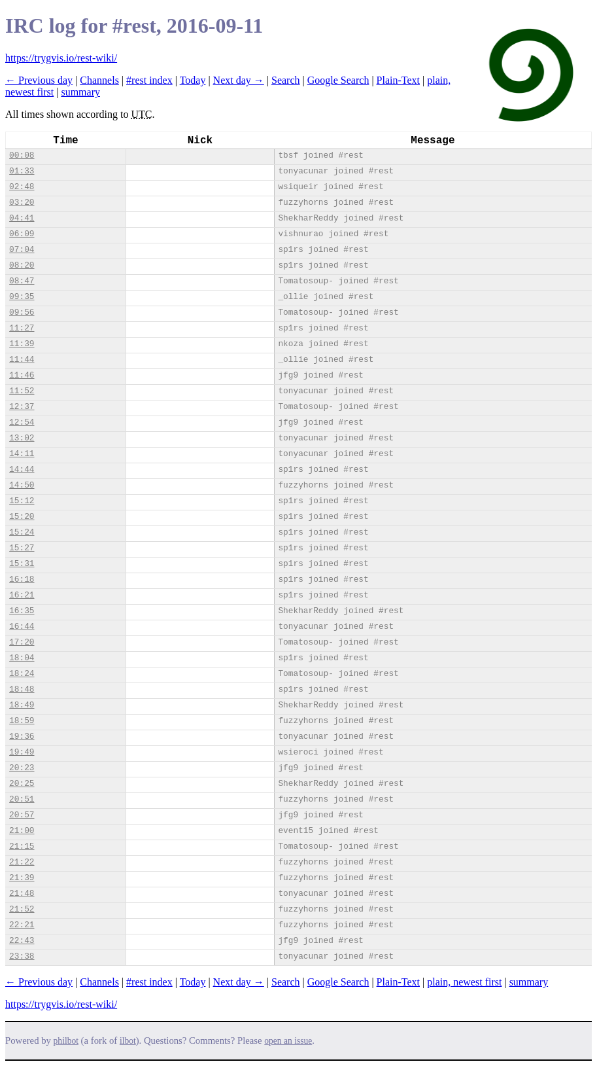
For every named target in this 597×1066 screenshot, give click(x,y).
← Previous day (39, 80)
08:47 (21, 281)
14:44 (21, 469)
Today (193, 80)
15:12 (21, 501)
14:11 (21, 454)
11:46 (21, 375)
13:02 (21, 438)
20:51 (21, 799)
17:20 (21, 642)
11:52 (21, 391)
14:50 (21, 485)
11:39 (21, 344)
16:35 (21, 611)
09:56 (21, 312)
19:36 (21, 736)
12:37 (21, 407)
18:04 (21, 658)
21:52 (21, 909)
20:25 (21, 784)
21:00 (21, 831)
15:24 (21, 532)
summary (80, 92)
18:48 (21, 689)
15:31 (21, 564)
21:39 (21, 878)
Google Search (338, 80)
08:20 (21, 265)
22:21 (21, 925)
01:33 (21, 171)
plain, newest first (464, 981)
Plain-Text (398, 80)
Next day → (238, 80)
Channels (99, 80)
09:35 (21, 297)
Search (285, 80)
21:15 (21, 846)
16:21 (21, 595)
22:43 (21, 941)
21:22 (21, 862)
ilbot (128, 1041)
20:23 (21, 768)
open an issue (288, 1041)
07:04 (21, 250)
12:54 (21, 422)
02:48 (21, 187)
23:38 (21, 956)
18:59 (21, 721)
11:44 (21, 359)
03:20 (21, 202)
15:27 (21, 548)
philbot (66, 1041)
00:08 (21, 155)
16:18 (21, 579)
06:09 (21, 234)
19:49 (21, 752)
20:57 (21, 815)
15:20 (21, 517)
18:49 (21, 705)
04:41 (21, 218)
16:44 (21, 626)
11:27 (21, 328)
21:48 (21, 893)
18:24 (21, 674)
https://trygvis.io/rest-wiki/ (61, 57)
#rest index (149, 80)
